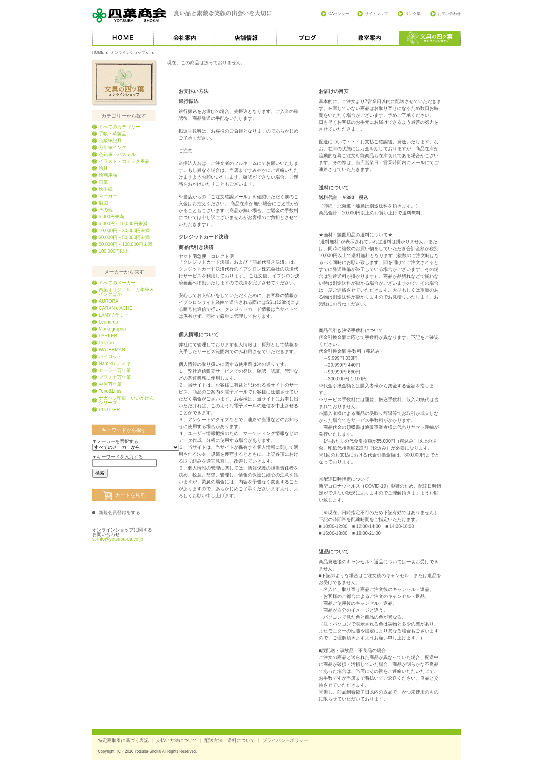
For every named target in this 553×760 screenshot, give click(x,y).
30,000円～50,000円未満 (124, 237)
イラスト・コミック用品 (124, 161)
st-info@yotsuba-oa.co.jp (117, 539)
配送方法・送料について (229, 740)
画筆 (103, 182)
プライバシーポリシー (285, 740)
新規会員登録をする (119, 512)
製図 (103, 203)
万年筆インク (112, 147)
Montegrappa (112, 329)
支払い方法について (176, 740)
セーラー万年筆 (115, 370)
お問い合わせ (449, 14)
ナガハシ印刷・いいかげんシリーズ (126, 400)
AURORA (108, 301)
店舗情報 (245, 38)
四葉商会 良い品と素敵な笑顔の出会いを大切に (182, 15)
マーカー (108, 196)
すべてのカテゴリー (119, 126)
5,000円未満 (111, 216)
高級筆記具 (110, 140)
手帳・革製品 (112, 133)
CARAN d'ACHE (115, 308)
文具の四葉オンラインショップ (124, 82)
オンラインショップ (128, 52)
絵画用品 (108, 175)
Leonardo (108, 322)
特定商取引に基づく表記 (123, 740)
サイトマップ (376, 14)
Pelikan (106, 342)
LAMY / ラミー (114, 315)
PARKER (108, 336)
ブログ (307, 38)
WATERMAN (112, 349)
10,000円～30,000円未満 (124, 230)
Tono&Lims (110, 391)
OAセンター (338, 14)
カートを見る (130, 495)
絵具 (103, 168)
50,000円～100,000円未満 (125, 244)
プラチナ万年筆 (115, 377)
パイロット (110, 356)
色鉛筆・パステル (117, 154)
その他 (106, 209)
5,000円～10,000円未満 (123, 223)
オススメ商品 (430, 38)
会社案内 (184, 38)
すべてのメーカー (117, 282)
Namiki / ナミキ (115, 363)
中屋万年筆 (110, 384)
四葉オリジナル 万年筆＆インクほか (126, 292)
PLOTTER (109, 409)
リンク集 (413, 14)
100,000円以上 (114, 251)
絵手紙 (106, 189)
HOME (123, 38)
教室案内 (368, 38)
